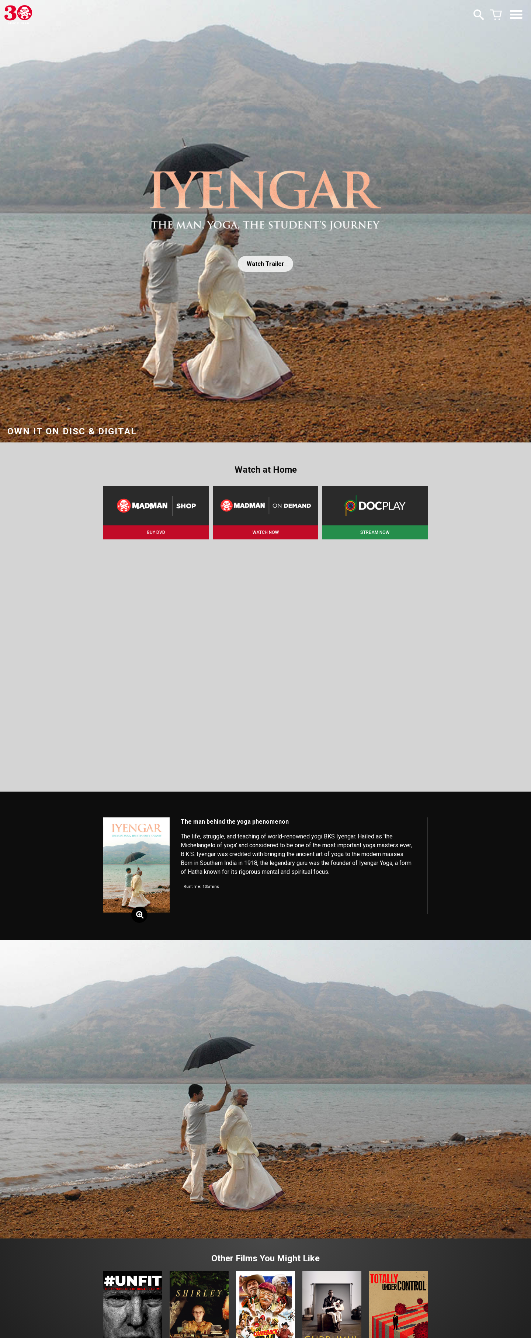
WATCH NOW (266, 532)
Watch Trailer (265, 263)
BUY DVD (156, 532)
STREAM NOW (374, 532)
